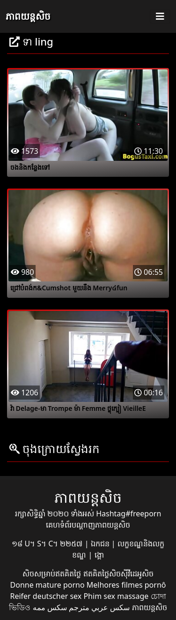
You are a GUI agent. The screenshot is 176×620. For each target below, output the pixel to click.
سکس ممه (50, 607)
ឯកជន (101, 543)
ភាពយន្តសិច (28, 16)
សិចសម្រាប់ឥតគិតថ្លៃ (52, 573)
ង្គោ (99, 555)
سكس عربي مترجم (99, 607)
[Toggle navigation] (160, 16)
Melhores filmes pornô (126, 585)
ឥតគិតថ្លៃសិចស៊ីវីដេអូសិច (118, 573)
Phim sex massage (115, 596)
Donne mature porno (47, 585)
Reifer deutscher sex (45, 596)
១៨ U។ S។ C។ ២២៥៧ (48, 543)
